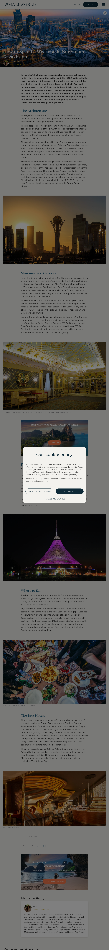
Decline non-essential (39, 491)
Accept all (69, 491)
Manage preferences (54, 499)
